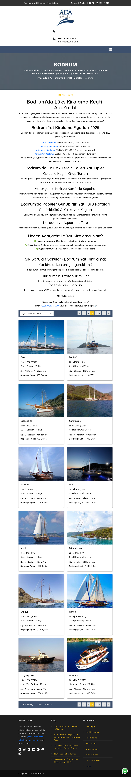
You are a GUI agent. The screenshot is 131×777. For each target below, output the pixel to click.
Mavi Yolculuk (92, 755)
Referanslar (91, 743)
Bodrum (89, 78)
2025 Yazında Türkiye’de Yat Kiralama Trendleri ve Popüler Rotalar (67, 737)
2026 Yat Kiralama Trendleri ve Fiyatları (66, 727)
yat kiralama (32, 736)
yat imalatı (33, 740)
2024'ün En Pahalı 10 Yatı (65, 754)
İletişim (55, 3)
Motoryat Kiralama (49, 146)
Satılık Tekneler (92, 732)
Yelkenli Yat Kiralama (44, 154)
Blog (49, 3)
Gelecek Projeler (93, 760)
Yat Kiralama (40, 3)
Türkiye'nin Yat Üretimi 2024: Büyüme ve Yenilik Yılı (66, 760)
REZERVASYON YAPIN (50, 306)
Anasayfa (28, 3)
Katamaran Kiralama (45, 150)
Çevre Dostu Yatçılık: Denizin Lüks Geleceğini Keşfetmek (66, 746)
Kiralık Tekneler (74, 78)
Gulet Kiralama (49, 142)
